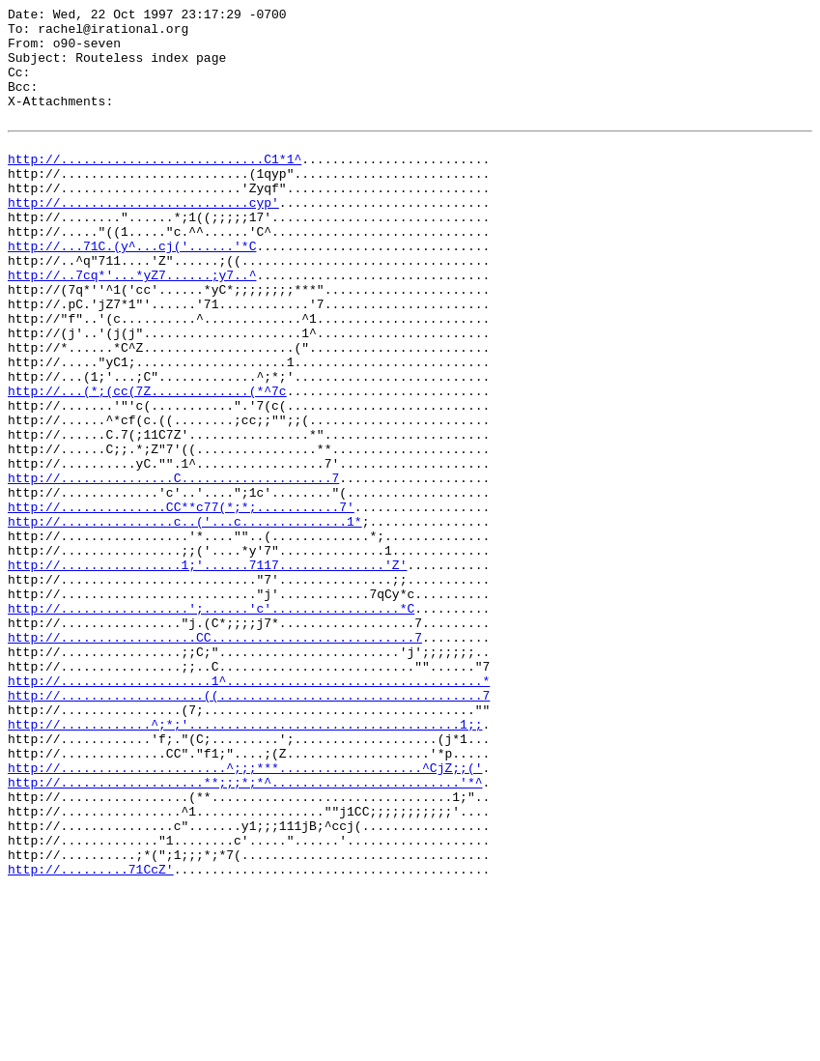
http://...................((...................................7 (249, 831)
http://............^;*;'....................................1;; (245, 866)
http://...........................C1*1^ (154, 187)
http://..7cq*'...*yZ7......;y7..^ (132, 326)
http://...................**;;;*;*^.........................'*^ (245, 935)
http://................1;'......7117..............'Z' (207, 674)
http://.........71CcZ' (91, 1039)
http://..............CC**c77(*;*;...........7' (181, 605)
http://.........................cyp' (143, 239)
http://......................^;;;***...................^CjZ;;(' (245, 918)
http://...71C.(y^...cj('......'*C (132, 292)
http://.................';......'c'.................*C (211, 726)
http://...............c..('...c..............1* (185, 622)
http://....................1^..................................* (249, 813)
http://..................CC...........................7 (215, 761)
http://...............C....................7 (173, 570)
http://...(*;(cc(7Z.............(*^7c (147, 465)
